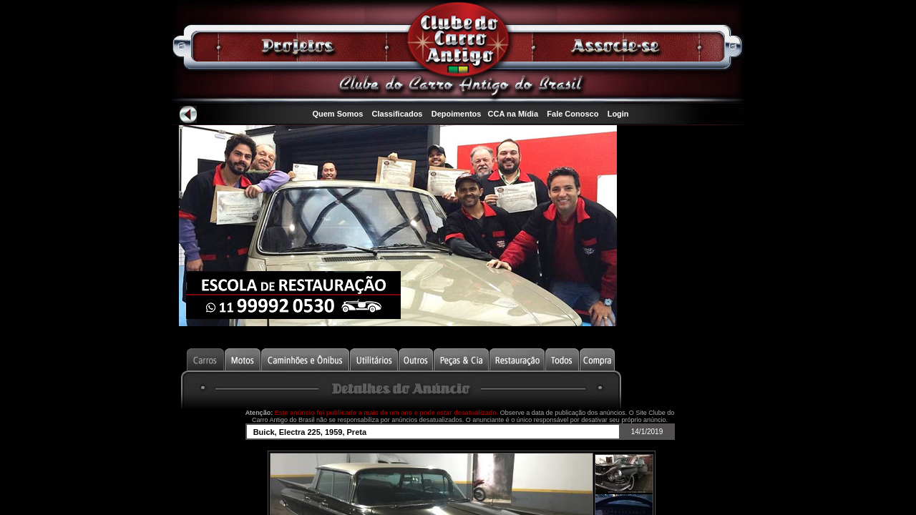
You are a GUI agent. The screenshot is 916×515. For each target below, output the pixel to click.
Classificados (397, 113)
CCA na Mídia (513, 113)
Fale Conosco (572, 113)
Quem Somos (337, 113)
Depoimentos (457, 113)
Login (618, 113)
